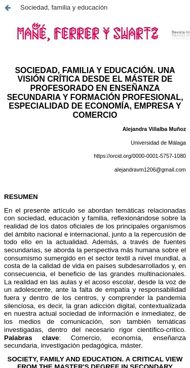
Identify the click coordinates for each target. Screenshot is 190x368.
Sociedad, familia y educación (63, 7)
